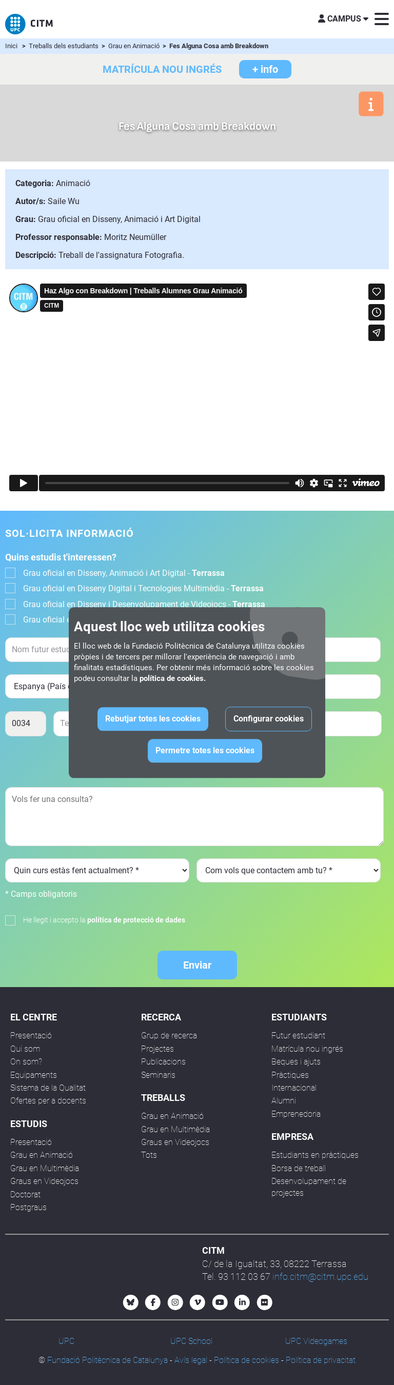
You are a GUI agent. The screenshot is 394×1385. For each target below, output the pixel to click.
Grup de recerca (169, 1035)
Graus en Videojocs (44, 1181)
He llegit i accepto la (104, 920)
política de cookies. (173, 678)
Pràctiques (290, 1075)
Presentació (31, 1035)
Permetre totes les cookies (204, 750)
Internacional (294, 1088)
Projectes (157, 1049)
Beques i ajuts (296, 1062)
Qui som (25, 1049)
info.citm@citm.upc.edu (320, 1276)
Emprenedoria (296, 1114)
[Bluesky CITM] (131, 1302)
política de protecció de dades (136, 920)
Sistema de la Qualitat (48, 1088)
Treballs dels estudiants (64, 46)
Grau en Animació (134, 46)
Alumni (283, 1101)
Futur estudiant (298, 1035)
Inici (11, 46)
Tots (149, 1155)
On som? (26, 1062)
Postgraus (28, 1207)
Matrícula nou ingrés (307, 1049)
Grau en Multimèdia (44, 1168)
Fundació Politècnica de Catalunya (107, 1360)
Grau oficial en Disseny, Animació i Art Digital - (124, 573)
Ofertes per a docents (48, 1101)
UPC (66, 1341)
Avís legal (190, 1360)
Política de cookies (246, 1360)
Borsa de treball (298, 1168)
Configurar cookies (268, 719)
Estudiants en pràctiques (315, 1155)
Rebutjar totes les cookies (153, 719)
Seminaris (158, 1075)
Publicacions (163, 1062)
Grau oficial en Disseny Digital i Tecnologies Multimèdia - (143, 588)
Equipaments (33, 1075)
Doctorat (25, 1194)
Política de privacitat (321, 1360)
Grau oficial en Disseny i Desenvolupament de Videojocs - (144, 604)
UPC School (191, 1341)
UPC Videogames (316, 1341)
